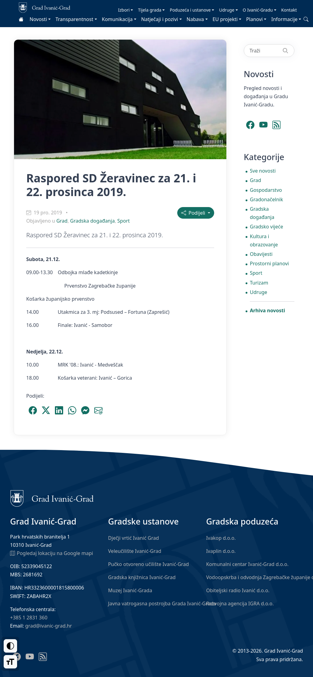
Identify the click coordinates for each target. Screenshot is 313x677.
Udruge (226, 10)
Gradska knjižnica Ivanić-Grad (141, 577)
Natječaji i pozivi (159, 19)
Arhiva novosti (267, 310)
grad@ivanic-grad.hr (48, 625)
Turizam (259, 282)
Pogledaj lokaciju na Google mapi (51, 553)
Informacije (284, 19)
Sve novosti (263, 170)
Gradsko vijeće (266, 226)
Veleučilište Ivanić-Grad (134, 551)
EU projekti (225, 19)
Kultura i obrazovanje (264, 240)
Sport (123, 220)
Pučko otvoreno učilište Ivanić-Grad (148, 564)
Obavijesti (261, 254)
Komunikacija (117, 19)
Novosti (38, 19)
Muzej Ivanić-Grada (130, 590)
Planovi (254, 19)
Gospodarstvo (266, 190)
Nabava (195, 19)
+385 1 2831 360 (28, 617)
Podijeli (194, 213)
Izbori (124, 10)
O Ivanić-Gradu (258, 10)
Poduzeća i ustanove (190, 10)
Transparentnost (74, 19)
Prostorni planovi (269, 263)
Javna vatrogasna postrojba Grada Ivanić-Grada (162, 603)
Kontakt (289, 10)
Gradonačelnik (266, 199)
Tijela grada (149, 10)
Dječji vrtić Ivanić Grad (133, 538)
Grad (62, 220)
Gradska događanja (92, 220)
